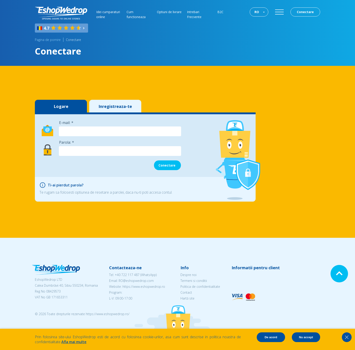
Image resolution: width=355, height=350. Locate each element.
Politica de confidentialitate (200, 286)
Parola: (65, 142)
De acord (271, 337)
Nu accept (306, 337)
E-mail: (64, 122)
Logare (61, 106)
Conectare (305, 12)
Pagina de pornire (48, 40)
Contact (186, 292)
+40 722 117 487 (127, 275)
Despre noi (188, 275)
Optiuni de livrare (169, 12)
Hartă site (187, 298)
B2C (220, 12)
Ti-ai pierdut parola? (66, 185)
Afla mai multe (73, 341)
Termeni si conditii (193, 281)
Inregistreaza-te (115, 106)
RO (256, 12)
